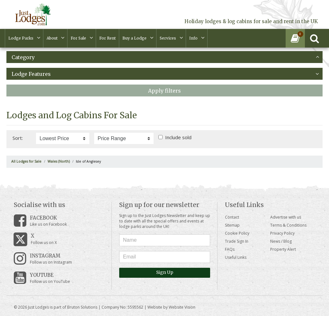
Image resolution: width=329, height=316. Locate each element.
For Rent (107, 38)
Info (193, 38)
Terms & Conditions (288, 225)
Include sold (178, 137)
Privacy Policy (282, 233)
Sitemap (232, 225)
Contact (232, 217)
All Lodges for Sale (26, 161)
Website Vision (182, 307)
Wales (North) (59, 161)
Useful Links (235, 257)
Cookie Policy (237, 233)
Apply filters (164, 90)
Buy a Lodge (134, 38)
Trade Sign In (236, 241)
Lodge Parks (20, 38)
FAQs (230, 249)
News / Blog (281, 241)
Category (165, 57)
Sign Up (164, 272)
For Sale (78, 38)
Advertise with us (285, 217)
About (52, 38)
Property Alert (283, 249)
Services (168, 38)
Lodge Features (165, 74)
